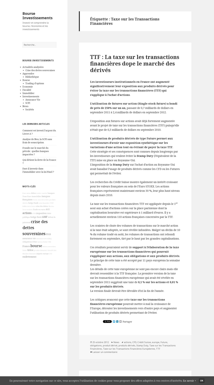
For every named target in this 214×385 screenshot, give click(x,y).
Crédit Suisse (144, 342)
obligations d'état (30, 242)
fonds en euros (39, 209)
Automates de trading (43, 239)
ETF (50, 254)
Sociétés (29, 109)
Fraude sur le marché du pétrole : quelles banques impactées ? (36, 151)
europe (46, 253)
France (26, 246)
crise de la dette (43, 200)
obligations (96, 345)
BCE (48, 209)
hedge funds (33, 203)
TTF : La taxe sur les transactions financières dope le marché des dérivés (134, 63)
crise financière (44, 203)
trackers (30, 210)
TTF (158, 348)
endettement (29, 256)
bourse (36, 245)
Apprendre (28, 73)
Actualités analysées (33, 67)
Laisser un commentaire (105, 352)
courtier (44, 193)
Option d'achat (42, 242)
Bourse (26, 80)
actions (27, 213)
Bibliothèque (32, 76)
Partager (127, 322)
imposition (41, 213)
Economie (28, 86)
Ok (205, 380)
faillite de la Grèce (29, 206)
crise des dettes (42, 206)
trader (38, 193)
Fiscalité (27, 89)
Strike (25, 250)
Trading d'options (34, 83)
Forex (35, 200)
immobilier (36, 196)
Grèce (30, 250)
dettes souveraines (49, 246)
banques (51, 193)
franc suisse (27, 193)
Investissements (31, 96)
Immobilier (28, 93)
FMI (49, 242)
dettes (33, 193)
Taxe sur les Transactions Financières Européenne (129, 348)
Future (163, 342)
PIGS (48, 234)
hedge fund (35, 217)
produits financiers (40, 250)
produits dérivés (126, 345)
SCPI (27, 102)
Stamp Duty (142, 345)
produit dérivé (110, 345)
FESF (52, 203)
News (25, 106)
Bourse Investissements (38, 15)
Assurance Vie (32, 99)
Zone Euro (27, 196)
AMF (44, 216)
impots (39, 253)
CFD (134, 342)
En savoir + (193, 380)
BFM (34, 213)
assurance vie (29, 238)
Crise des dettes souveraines (40, 70)
